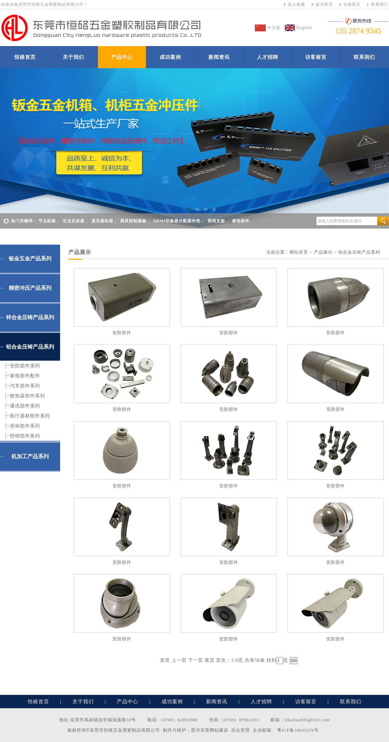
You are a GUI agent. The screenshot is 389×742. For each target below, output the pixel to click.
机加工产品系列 (30, 456)
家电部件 (240, 221)
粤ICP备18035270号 (298, 730)
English (304, 27)
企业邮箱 (262, 730)
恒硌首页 (25, 57)
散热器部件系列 (27, 395)
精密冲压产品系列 (30, 288)
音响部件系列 (25, 425)
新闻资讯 (219, 57)
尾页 (210, 660)
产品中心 (122, 57)
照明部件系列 (25, 436)
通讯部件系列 (25, 405)
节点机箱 (47, 221)
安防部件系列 (25, 365)
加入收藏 (296, 4)
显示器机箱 (102, 221)
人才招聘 (267, 57)
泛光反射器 (73, 221)
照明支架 (216, 221)
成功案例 (170, 57)
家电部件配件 (25, 375)
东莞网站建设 (214, 730)
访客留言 (316, 57)
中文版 (273, 27)
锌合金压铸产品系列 (30, 317)
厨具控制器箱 (133, 221)
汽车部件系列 (25, 385)
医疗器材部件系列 (30, 415)
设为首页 (324, 4)
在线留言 (352, 4)
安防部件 (122, 332)
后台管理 (240, 730)
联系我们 (379, 4)
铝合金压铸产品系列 (30, 347)
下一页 (195, 660)
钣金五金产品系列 (30, 258)
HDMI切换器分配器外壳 (177, 221)
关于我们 (73, 57)
